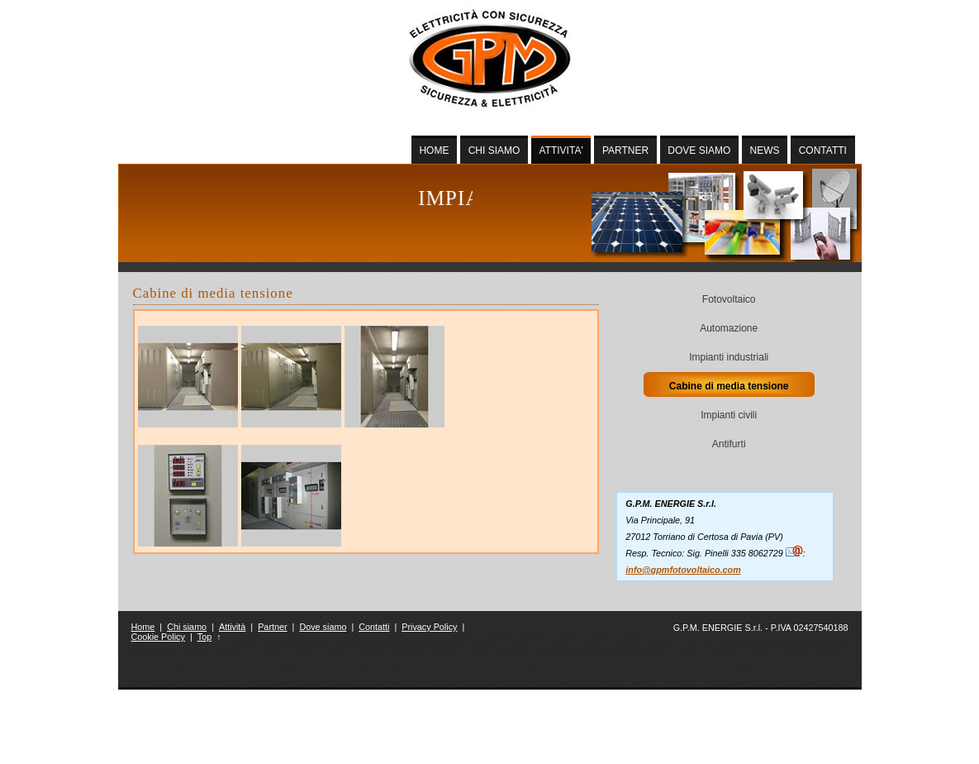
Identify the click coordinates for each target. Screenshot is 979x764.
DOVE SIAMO (699, 150)
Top (204, 637)
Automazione (729, 328)
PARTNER (625, 150)
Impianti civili (729, 415)
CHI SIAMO (494, 150)
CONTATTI (823, 150)
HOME (434, 150)
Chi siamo (187, 627)
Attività (232, 627)
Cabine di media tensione (729, 386)
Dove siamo (322, 627)
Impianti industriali (728, 357)
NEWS (765, 150)
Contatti (374, 627)
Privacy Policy (429, 627)
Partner (272, 627)
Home (143, 627)
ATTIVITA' (561, 150)
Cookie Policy (158, 637)
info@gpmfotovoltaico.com (683, 570)
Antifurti (729, 444)
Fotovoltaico (729, 299)
